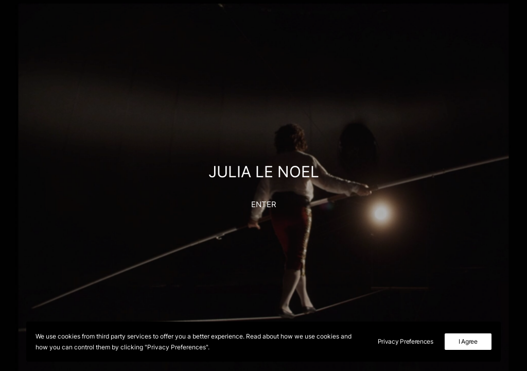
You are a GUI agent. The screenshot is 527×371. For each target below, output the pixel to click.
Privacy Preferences (405, 341)
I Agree (468, 341)
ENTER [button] (263, 204)
